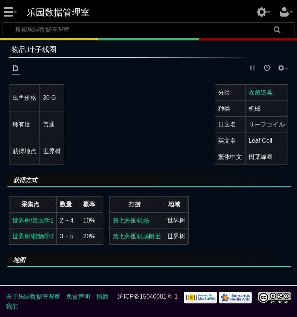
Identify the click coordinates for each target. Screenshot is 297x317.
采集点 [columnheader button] (30, 204)
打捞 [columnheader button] (135, 204)
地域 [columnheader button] (174, 204)
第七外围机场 (131, 220)
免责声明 (78, 296)
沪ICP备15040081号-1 (148, 296)
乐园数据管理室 (58, 12)
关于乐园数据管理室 (33, 296)
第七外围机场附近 (137, 236)
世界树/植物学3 (32, 236)
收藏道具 (261, 92)
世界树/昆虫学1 (32, 220)
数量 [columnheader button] (66, 204)
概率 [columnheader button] (89, 204)
